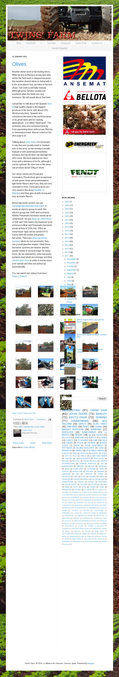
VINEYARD (72, 426)
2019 (67, 227)
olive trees (31, 142)
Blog (18, 43)
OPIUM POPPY (71, 485)
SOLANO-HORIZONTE (85, 448)
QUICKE (104, 528)
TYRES (101, 469)
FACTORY (76, 461)
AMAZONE (79, 438)
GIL (89, 435)
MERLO (94, 521)
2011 (67, 256)
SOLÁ (104, 440)
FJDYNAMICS (66, 505)
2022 (67, 216)
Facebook (30, 43)
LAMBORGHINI (68, 482)
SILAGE (104, 453)
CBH (77, 474)
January (71, 299)
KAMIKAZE (103, 513)
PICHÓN (80, 526)
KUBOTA (92, 438)
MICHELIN (103, 521)
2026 (67, 202)
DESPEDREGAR (99, 500)
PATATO (104, 523)
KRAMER (80, 515)
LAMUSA (76, 518)
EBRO (76, 477)
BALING (69, 443)
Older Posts (47, 443)
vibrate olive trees (20, 260)
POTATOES (95, 485)
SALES (67, 469)
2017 (67, 234)
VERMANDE (66, 541)
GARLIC (82, 424)
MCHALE (91, 482)
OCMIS (81, 523)
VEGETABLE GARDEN (95, 451)
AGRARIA (75, 492)
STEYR (75, 487)
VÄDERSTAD (67, 490)
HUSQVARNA (98, 510)
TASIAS (104, 536)
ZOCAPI (78, 490)
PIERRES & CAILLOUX (96, 526)
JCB (102, 464)
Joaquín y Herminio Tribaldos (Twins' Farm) (23, 413)
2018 (67, 231)
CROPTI (77, 500)
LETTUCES (67, 521)
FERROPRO (100, 502)
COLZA (70, 500)
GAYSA (85, 505)
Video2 (23, 276)
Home (32, 443)
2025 (67, 205)
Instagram (65, 43)
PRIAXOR (95, 528)
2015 (67, 241)
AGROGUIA (85, 492)
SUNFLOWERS (89, 432)
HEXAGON (66, 479)
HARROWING (80, 421)
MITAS (66, 523)
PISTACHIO (102, 466)
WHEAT (79, 435)
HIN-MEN (75, 510)
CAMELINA (66, 474)
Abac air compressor (42, 219)
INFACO (86, 479)
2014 (67, 245)
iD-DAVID (88, 490)
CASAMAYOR (74, 497)
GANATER (77, 505)
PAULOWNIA (69, 526)
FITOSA (80, 443)
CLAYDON (88, 474)
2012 (67, 252)
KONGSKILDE (69, 515)
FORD (83, 477)
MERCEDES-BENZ (83, 459)
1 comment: (41, 419)
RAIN (95, 440)
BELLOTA (66, 438)
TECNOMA (91, 469)
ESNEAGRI (80, 502)
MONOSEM (102, 482)
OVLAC (77, 445)
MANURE (80, 466)
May (69, 284)
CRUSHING (66, 477)
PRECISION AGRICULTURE (80, 528)
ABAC (20, 427)
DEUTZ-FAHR (78, 417)
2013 (67, 249)
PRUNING (91, 443)
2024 (67, 209)
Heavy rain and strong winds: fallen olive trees (89, 366)
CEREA (104, 438)
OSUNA (96, 523)
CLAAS (98, 426)
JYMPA (93, 513)
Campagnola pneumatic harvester (28, 206)
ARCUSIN (65, 461)
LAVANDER (86, 518)
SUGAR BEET (78, 469)
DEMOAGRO (87, 500)
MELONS (91, 466)
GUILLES (101, 508)
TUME (101, 487)
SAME (67, 487)
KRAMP (90, 515)
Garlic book (81, 43)
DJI (63, 502)
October (70, 266)
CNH (63, 500)
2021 (67, 220)
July (69, 277)
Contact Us (97, 43)
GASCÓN (68, 459)
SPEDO (96, 536)
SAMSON (93, 534)
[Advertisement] (85, 596)
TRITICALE (100, 539)
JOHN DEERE (78, 414)
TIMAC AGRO (76, 539)
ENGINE (70, 502)
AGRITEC (65, 472)
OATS (74, 523)
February (71, 295)
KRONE (98, 515)
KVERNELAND (67, 466)
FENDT (86, 426)
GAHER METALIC (90, 461)
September (72, 270)
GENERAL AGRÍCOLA (87, 464)
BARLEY (101, 414)
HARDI (101, 477)
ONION (88, 523)
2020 (67, 223)
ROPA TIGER (99, 531)
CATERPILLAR (87, 497)
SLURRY (81, 536)
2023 (67, 213)
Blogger (90, 663)
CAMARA (100, 472)
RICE (105, 485)
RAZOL (67, 531)
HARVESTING (29, 427)
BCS (65, 497)
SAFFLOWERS (67, 534)
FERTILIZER (67, 432)
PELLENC (84, 485)
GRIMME (92, 477)
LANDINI (80, 482)
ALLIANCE (79, 495)
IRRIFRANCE (66, 513)
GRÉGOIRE (67, 508)
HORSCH (76, 479)
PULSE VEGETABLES (94, 445)
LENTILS (69, 440)
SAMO (77, 534)
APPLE (97, 495)
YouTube (51, 43)
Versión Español (59, 48)
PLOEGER (65, 528)
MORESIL (94, 453)
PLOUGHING (83, 440)
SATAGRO (72, 536)
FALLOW (90, 502)
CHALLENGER (99, 497)
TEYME (66, 539)
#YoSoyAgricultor (101, 489)
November (71, 263)
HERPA (64, 510)
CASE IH (83, 456)
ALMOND (65, 453)
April (69, 288)
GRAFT (104, 505)
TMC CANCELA (89, 539)
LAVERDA (96, 518)
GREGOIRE (84, 453)
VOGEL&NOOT (77, 541)
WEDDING (95, 541)
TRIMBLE (79, 451)
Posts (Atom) (29, 447)
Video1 (15, 276)
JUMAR (85, 513)
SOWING (101, 417)
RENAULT (77, 531)
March (70, 292)
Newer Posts (18, 443)
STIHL (84, 487)
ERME (74, 453)
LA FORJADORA (98, 479)
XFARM (104, 541)
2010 (67, 307)
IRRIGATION (67, 451)
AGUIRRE (89, 472)
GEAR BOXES (95, 505)
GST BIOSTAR (78, 508)
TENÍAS (92, 487)
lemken (66, 544)
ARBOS (104, 495)
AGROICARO (97, 492)
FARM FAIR (98, 410)
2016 (67, 238)
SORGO (89, 536)
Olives (19, 64)
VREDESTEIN (99, 459)
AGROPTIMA (77, 472)
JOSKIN (76, 513)
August (70, 273)
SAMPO (84, 534)
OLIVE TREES (39, 427)
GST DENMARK (91, 508)
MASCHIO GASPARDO (81, 521)
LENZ (105, 518)
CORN (101, 448)
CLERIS (100, 474)
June (69, 281)
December (71, 259)
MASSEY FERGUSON (73, 429)
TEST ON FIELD (71, 456)
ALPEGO (89, 495)
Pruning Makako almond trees (89, 380)
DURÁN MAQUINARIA (98, 456)
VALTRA (99, 435)
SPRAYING (96, 429)
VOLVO (87, 541)
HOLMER (86, 510)
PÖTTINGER (67, 448)
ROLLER (87, 531)
